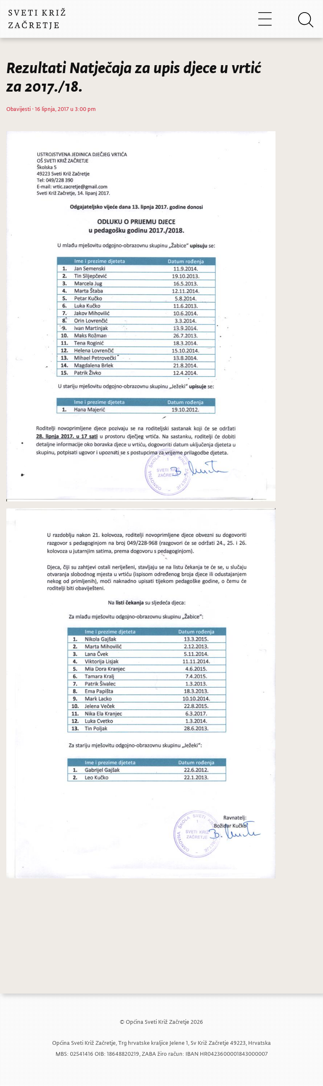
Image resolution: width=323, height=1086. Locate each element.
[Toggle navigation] (265, 18)
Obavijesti (18, 109)
